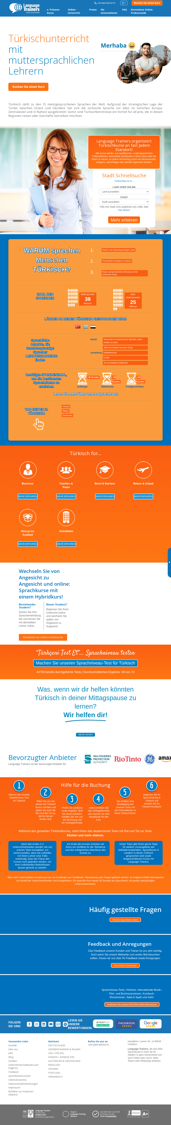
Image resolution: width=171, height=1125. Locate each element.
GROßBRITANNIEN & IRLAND (64, 1049)
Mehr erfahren (124, 219)
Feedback (13, 1071)
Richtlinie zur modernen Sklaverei (20, 1093)
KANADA (53, 1057)
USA (50, 1053)
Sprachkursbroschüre (19, 1075)
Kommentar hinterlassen (125, 965)
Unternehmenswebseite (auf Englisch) (23, 1066)
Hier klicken (124, 210)
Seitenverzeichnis (17, 1079)
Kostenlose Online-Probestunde (142, 11)
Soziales (12, 1060)
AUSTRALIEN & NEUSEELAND (64, 1060)
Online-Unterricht (74, 11)
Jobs (10, 1053)
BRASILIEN (54, 1064)
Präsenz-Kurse (53, 11)
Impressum (14, 1087)
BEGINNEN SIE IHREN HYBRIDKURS (44, 637)
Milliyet (66, 411)
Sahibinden (67, 415)
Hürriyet (66, 406)
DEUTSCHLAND (56, 1045)
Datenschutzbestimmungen (23, 1083)
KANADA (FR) (67, 1057)
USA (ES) (59, 1053)
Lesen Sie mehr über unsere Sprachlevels (85, 394)
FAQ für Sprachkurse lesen (125, 920)
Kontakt (12, 1045)
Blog (10, 1057)
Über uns (13, 1049)
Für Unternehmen (109, 11)
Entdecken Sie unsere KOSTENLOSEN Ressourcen (132, 1004)
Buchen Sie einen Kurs (147, 2)
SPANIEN (53, 1068)
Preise (93, 9)
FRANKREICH (55, 1076)
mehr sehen (85, 734)
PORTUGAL (54, 1072)
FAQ (124, 9)
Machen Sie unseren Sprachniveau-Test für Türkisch (85, 663)
